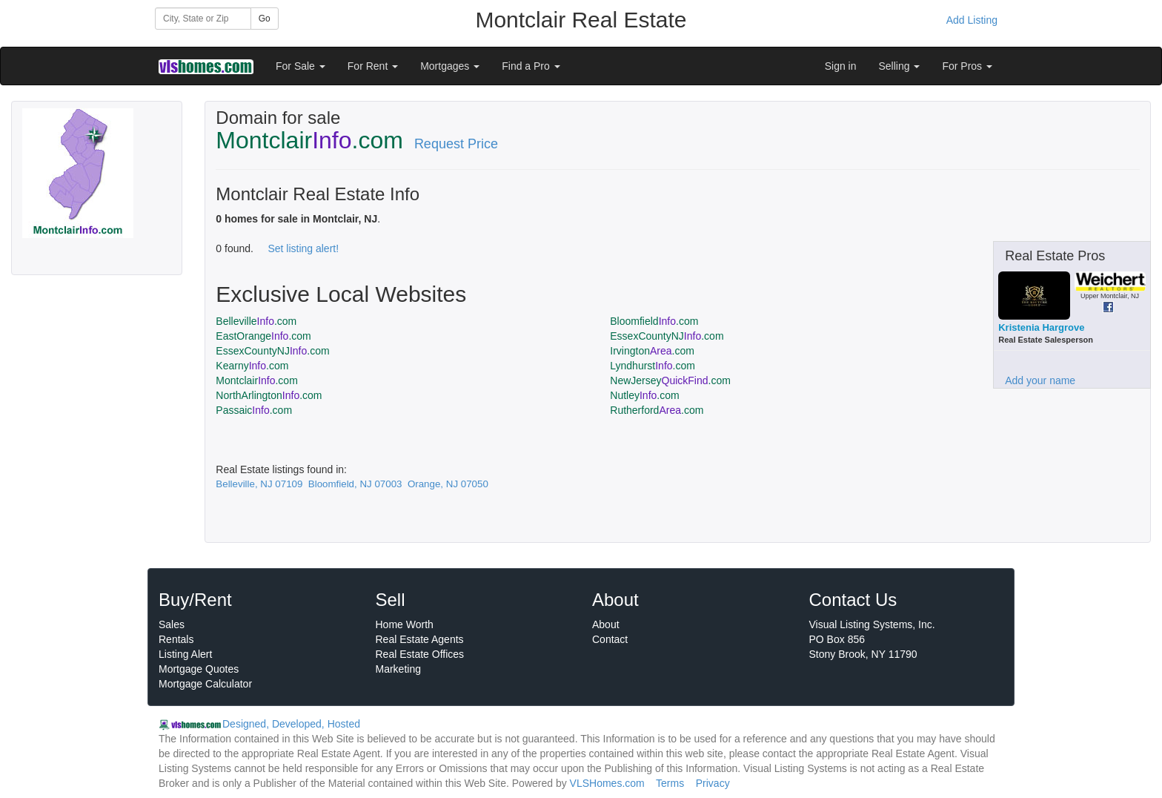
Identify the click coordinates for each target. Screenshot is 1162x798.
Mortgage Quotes (199, 669)
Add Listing (971, 20)
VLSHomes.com (607, 783)
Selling (899, 66)
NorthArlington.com (269, 395)
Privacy (713, 783)
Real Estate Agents (420, 639)
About (606, 624)
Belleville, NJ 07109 (259, 483)
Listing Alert (185, 654)
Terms (670, 783)
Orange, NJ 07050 (448, 483)
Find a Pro (531, 66)
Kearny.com (252, 366)
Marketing (398, 669)
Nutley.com (644, 395)
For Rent (373, 66)
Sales (172, 624)
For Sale (300, 66)
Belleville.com (256, 321)
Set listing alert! (303, 248)
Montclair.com (257, 380)
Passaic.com (254, 410)
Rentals (176, 639)
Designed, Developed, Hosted (291, 724)
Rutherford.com (656, 410)
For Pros (967, 66)
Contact (610, 639)
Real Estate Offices (420, 654)
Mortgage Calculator (205, 684)
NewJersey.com (670, 380)
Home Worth (405, 624)
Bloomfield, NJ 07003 (355, 483)
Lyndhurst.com (652, 366)
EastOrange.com (263, 336)
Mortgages (449, 66)
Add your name (1040, 380)
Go (264, 18)
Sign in (841, 66)
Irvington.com (652, 351)
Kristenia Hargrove (1041, 327)
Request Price (456, 143)
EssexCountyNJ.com (666, 336)
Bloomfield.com (654, 321)
